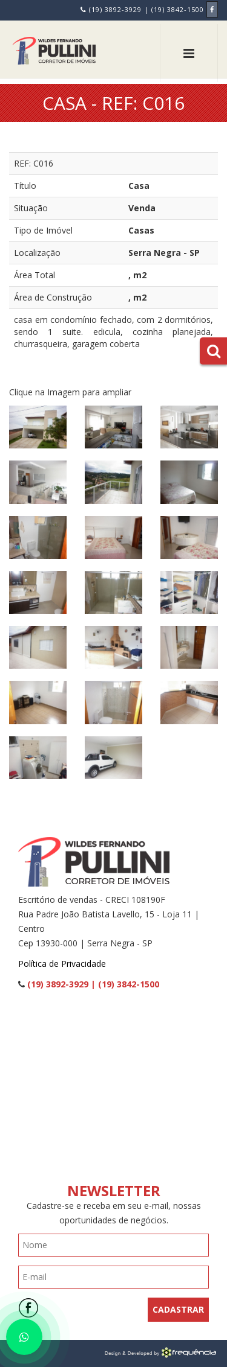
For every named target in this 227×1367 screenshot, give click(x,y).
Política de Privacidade (62, 963)
